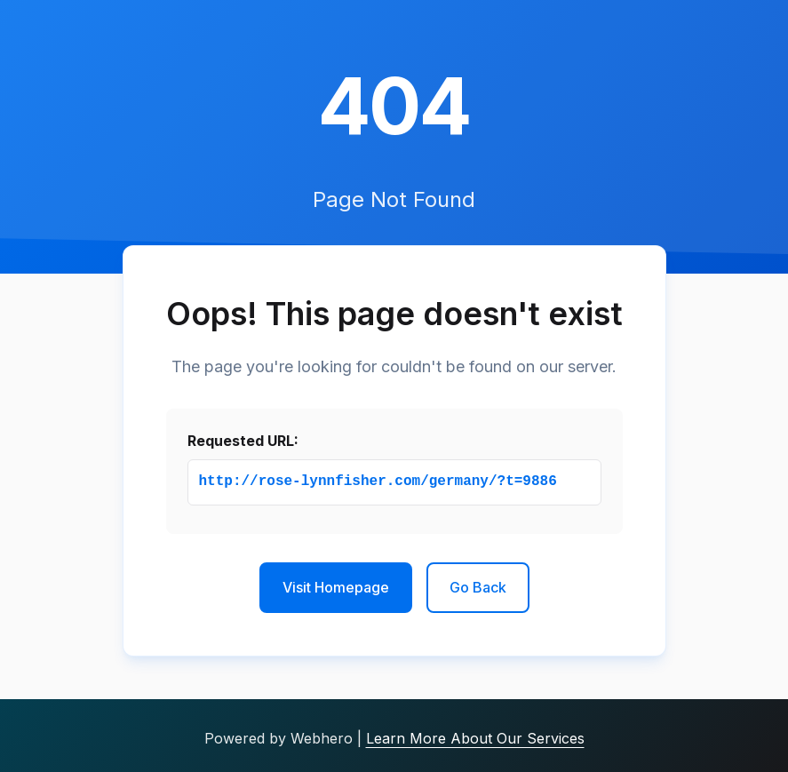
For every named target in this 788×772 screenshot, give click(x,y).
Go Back (478, 587)
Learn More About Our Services (475, 738)
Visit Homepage (336, 587)
